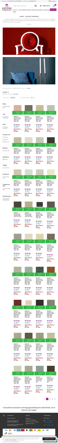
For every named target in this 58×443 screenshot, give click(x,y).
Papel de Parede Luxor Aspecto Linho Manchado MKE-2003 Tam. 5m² (17, 380)
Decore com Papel (7, 88)
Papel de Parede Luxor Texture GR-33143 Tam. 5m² (39, 379)
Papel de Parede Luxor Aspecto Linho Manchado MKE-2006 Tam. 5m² (28, 347)
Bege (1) (6, 139)
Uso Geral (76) (6, 177)
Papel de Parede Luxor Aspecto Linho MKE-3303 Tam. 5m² (28, 183)
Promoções (47, 10)
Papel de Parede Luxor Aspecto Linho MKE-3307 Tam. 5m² (50, 151)
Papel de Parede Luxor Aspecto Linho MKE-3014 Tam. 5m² (17, 247)
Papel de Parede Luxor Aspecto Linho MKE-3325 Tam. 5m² (28, 119)
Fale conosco (46, 418)
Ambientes (24, 10)
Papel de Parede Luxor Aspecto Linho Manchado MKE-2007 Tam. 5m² (17, 347)
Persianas (53, 9)
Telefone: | (12, 1)
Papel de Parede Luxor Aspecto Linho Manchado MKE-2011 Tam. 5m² (28, 314)
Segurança (28, 418)
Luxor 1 (23, 88)
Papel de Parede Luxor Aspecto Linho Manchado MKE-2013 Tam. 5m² (17, 314)
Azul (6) (6, 137)
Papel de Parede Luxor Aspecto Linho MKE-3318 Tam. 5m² (28, 151)
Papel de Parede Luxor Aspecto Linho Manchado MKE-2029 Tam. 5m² (50, 248)
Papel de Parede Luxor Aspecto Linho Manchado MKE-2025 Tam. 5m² (39, 281)
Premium (34, 10)
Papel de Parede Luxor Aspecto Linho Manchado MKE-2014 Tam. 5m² (50, 281)
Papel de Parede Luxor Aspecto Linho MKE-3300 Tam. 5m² (50, 183)
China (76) (6, 167)
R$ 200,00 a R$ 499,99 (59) (6, 199)
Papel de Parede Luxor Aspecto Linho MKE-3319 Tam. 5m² (17, 151)
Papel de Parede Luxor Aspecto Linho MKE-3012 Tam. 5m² (28, 247)
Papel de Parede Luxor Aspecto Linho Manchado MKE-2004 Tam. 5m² (50, 347)
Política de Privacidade (31, 420)
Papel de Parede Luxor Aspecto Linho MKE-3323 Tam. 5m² (39, 119)
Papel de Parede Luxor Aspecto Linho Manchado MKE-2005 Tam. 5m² (39, 347)
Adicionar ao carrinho (17, 112)
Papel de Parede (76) (5, 117)
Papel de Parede (15, 11)
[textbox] (25, 6)
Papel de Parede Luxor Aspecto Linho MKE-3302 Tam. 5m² (39, 183)
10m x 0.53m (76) (6, 189)
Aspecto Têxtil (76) (5, 127)
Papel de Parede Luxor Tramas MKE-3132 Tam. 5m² (28, 214)
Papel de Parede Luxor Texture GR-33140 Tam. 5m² (50, 379)
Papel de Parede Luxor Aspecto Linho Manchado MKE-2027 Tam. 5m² (17, 281)
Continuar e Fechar (49, 438)
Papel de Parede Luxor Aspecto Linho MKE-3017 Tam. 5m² (39, 215)
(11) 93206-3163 (49, 425)
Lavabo (28, 88)
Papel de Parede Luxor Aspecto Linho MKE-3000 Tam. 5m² (39, 247)
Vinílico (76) (6, 150)
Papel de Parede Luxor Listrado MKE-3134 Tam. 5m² (17, 214)
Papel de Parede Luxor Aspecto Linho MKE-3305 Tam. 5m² (17, 183)
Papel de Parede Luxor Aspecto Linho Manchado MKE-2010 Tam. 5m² (39, 314)
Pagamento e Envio (30, 423)
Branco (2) (6, 141)
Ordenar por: (6, 97)
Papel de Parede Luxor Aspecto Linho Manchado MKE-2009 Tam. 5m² (50, 314)
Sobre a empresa (11, 418)
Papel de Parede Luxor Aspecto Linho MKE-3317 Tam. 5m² (39, 151)
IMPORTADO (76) (6, 107)
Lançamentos (40, 10)
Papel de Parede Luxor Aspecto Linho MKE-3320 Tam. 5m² (50, 119)
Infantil (30, 10)
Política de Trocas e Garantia (32, 421)
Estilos (20, 10)
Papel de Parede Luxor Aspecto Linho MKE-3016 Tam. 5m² (50, 215)
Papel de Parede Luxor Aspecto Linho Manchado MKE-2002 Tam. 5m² (28, 380)
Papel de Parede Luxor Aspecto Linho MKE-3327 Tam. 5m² (17, 119)
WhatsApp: (29, 1)
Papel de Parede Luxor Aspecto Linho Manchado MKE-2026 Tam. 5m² (28, 281)
